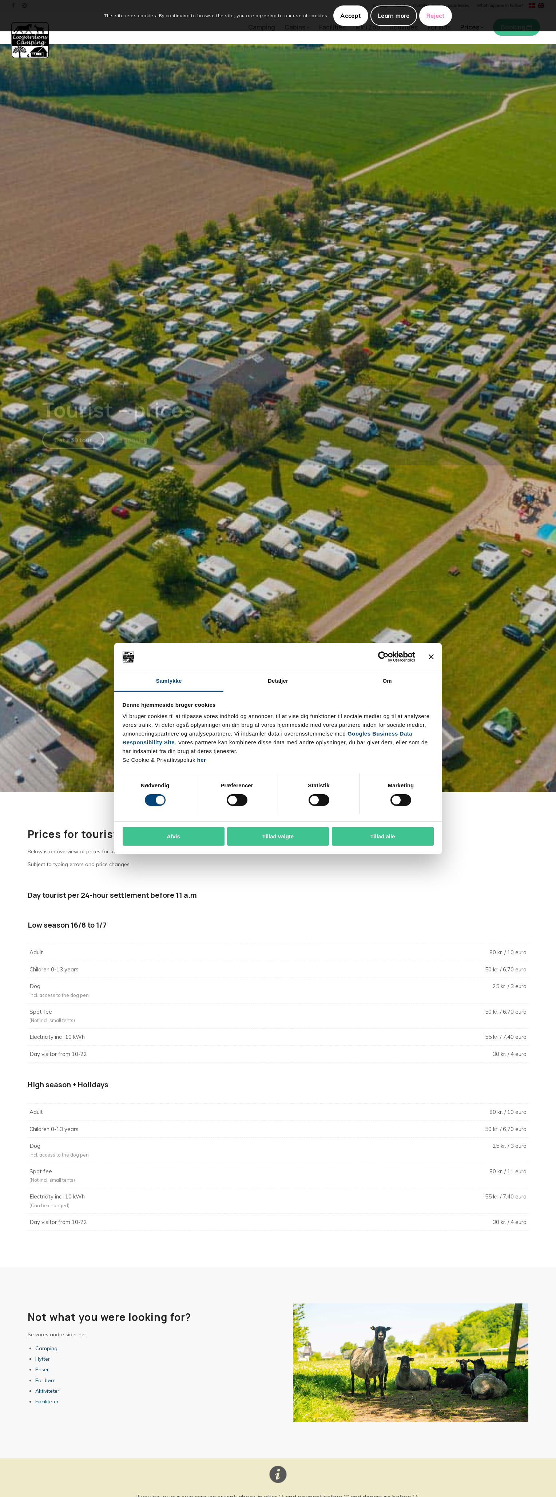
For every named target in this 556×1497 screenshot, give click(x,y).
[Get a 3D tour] (73, 446)
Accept (350, 15)
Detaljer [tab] (278, 681)
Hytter (42, 1359)
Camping (46, 1348)
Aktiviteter (47, 1391)
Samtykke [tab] (169, 681)
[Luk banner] (431, 656)
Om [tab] (387, 681)
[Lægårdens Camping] (30, 40)
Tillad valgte (278, 836)
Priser (42, 1369)
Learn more (393, 15)
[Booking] (132, 446)
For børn (45, 1380)
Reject (435, 15)
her (201, 760)
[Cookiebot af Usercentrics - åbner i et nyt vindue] (383, 656)
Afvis (173, 836)
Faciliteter (47, 1401)
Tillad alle (382, 836)
